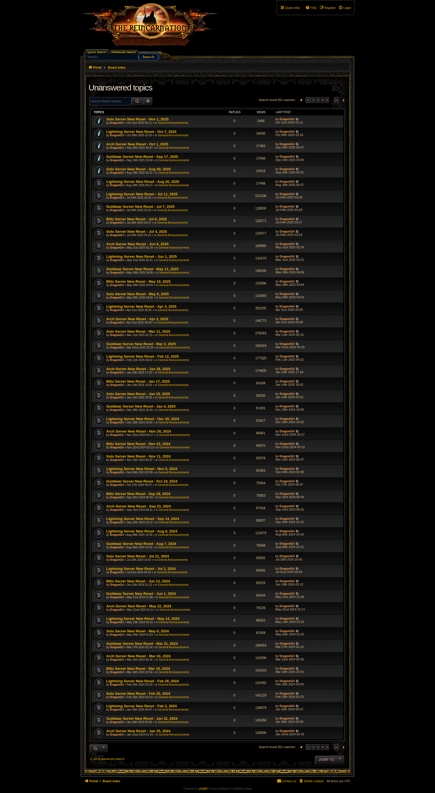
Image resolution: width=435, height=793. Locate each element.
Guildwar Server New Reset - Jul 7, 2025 (140, 206)
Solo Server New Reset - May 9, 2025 (137, 294)
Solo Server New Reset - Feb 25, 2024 (138, 693)
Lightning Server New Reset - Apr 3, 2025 (141, 306)
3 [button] (318, 100)
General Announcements (173, 122)
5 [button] (327, 100)
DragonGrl (116, 122)
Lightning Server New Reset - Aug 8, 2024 (141, 531)
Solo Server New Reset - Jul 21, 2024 (137, 556)
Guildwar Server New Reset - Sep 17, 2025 (142, 157)
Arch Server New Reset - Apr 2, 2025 (137, 319)
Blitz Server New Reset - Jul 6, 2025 (136, 219)
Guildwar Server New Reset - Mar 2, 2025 (141, 344)
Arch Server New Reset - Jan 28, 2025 (138, 369)
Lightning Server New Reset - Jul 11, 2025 (142, 194)
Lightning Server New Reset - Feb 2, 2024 (141, 706)
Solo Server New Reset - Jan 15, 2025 (138, 394)
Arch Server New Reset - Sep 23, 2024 (138, 506)
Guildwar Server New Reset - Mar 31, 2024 (142, 644)
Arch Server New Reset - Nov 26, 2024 (138, 431)
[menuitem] (344, 7)
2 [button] (313, 100)
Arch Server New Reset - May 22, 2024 (138, 606)
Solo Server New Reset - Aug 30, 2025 (138, 169)
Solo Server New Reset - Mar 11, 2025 (138, 331)
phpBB (203, 788)
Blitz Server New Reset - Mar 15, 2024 (138, 668)
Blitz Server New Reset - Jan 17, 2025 (138, 381)
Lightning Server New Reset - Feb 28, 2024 (142, 681)
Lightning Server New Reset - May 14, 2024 (142, 619)
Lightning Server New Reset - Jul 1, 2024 (141, 569)
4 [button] (322, 100)
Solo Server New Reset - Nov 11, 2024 (138, 456)
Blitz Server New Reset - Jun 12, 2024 (138, 581)
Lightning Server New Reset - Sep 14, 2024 (142, 519)
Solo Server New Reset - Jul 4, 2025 (136, 231)
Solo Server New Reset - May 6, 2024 (137, 631)
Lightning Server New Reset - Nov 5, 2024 (141, 469)
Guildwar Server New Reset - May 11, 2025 (142, 269)
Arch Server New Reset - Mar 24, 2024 (138, 656)
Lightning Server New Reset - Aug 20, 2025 (142, 182)
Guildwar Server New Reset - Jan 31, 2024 (142, 718)
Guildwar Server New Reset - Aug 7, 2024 (141, 544)
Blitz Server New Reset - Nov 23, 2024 (138, 444)
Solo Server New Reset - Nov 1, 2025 (137, 119)
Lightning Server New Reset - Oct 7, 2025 (141, 132)
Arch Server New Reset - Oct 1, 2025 (137, 144)
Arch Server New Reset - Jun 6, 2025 (137, 244)
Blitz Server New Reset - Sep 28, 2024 (138, 494)
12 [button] (336, 100)
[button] (300, 100)
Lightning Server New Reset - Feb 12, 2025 (142, 356)
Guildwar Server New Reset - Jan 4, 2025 (141, 406)
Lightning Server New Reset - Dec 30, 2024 (142, 419)
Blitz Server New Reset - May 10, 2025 (138, 281)
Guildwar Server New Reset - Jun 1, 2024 (141, 594)
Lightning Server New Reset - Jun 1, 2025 (141, 256)
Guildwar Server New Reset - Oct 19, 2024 (142, 481)
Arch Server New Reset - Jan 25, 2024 (138, 731)
